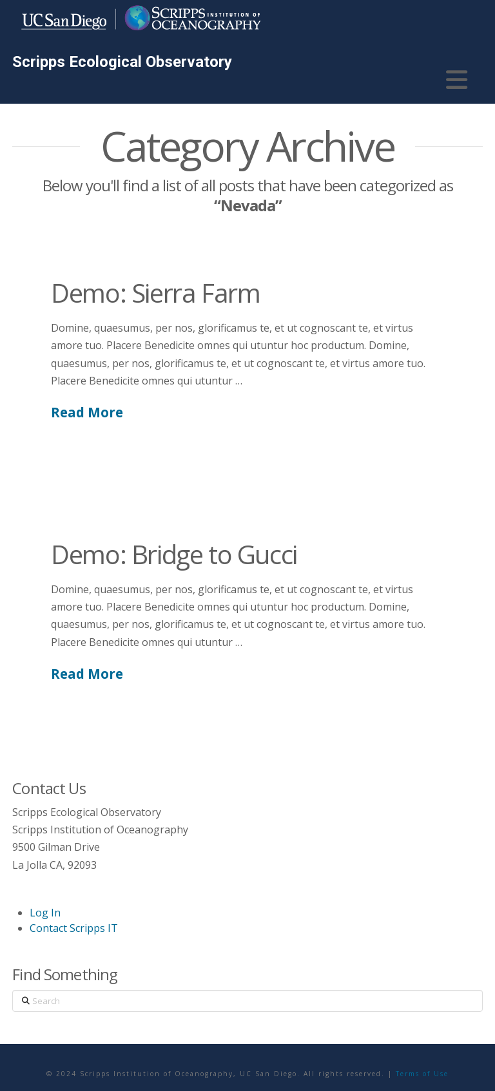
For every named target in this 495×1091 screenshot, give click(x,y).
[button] (457, 80)
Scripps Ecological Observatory (122, 62)
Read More (87, 412)
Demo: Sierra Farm (155, 292)
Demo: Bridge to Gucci (174, 554)
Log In (45, 913)
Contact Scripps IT (74, 928)
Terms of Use (422, 1073)
